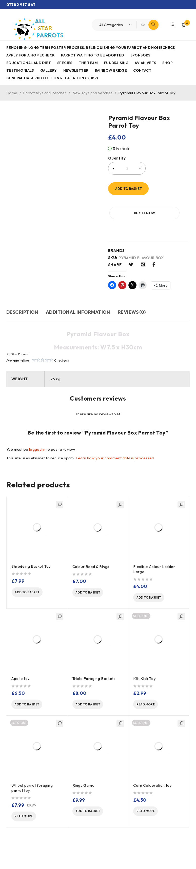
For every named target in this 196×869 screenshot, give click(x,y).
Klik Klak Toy (144, 679)
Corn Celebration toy (152, 787)
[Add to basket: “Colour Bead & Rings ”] (91, 593)
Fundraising (116, 63)
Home (11, 92)
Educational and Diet (28, 63)
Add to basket (128, 189)
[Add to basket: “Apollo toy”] (30, 706)
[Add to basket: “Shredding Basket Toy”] (31, 592)
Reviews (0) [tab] (132, 312)
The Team (88, 63)
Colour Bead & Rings (91, 566)
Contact (142, 70)
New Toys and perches (92, 92)
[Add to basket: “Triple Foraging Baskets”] (91, 706)
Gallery (48, 70)
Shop (167, 63)
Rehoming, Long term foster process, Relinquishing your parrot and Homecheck (90, 47)
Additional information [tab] (78, 312)
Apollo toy (20, 679)
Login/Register (172, 24)
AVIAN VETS (145, 63)
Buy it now (133, 213)
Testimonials (20, 70)
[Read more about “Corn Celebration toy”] (152, 814)
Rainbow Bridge (111, 70)
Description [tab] (22, 312)
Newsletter (76, 70)
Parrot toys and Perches (45, 92)
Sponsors (140, 55)
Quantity (117, 158)
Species (64, 63)
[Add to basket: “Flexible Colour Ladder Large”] (152, 598)
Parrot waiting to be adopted (92, 55)
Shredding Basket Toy (31, 566)
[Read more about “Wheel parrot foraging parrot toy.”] (30, 819)
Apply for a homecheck (30, 55)
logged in (37, 449)
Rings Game (83, 787)
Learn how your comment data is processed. (115, 458)
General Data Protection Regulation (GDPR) (52, 78)
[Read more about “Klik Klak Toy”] (152, 706)
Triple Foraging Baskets (94, 679)
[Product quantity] (127, 168)
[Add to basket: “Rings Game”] (91, 814)
